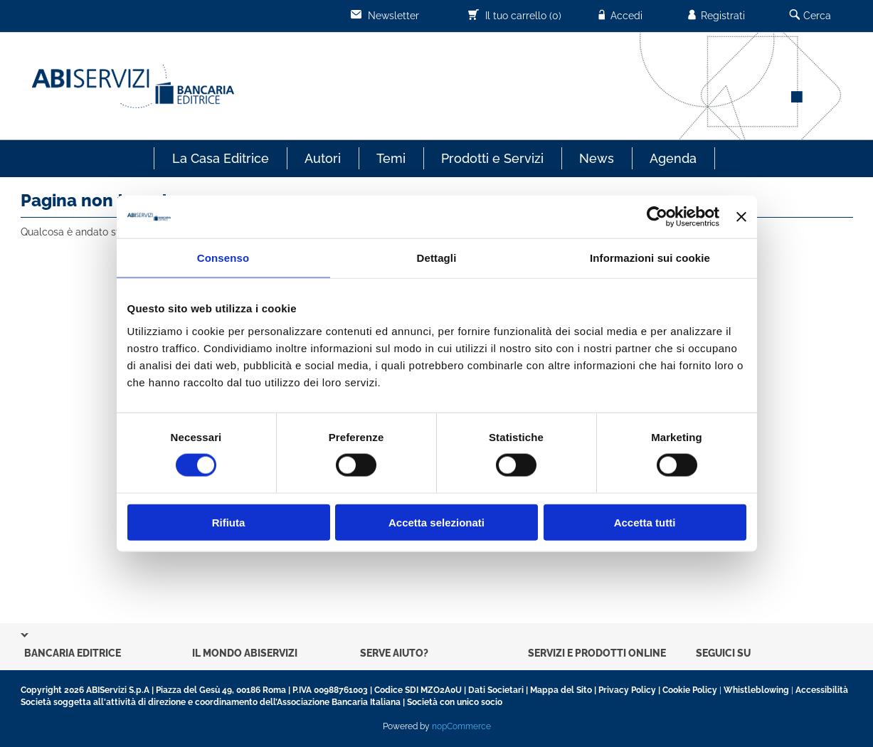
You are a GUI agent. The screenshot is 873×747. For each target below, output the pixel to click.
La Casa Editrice (220, 158)
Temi (391, 158)
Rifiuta (228, 522)
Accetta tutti (645, 522)
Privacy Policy (627, 690)
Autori (323, 158)
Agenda (673, 158)
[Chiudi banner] (741, 217)
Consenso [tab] (223, 258)
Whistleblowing (756, 690)
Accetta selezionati (436, 522)
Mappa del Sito (561, 690)
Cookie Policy (689, 690)
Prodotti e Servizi (492, 158)
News (596, 158)
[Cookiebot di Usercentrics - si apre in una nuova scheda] (657, 217)
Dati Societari (496, 690)
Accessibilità (821, 690)
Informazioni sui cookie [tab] (650, 258)
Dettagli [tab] (437, 258)
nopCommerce (461, 726)
